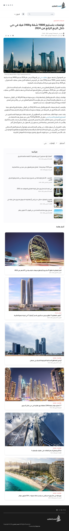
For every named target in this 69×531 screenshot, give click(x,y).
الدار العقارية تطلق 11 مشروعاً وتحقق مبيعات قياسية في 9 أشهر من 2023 (37, 270)
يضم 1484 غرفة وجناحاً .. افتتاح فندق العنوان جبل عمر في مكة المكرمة (32, 167)
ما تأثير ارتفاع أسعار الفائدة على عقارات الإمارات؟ (46, 450)
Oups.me (37, 526)
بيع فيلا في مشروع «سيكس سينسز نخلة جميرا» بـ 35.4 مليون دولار (40, 495)
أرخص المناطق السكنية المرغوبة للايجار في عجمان (45, 360)
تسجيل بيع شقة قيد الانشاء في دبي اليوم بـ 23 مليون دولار (35, 210)
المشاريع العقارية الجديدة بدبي (55, 117)
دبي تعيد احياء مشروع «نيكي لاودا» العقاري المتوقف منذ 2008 (34, 188)
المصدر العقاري (15, 524)
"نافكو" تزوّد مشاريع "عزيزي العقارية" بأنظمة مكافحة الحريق (35, 156)
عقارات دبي (43, 77)
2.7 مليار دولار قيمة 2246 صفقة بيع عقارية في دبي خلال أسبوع (41, 405)
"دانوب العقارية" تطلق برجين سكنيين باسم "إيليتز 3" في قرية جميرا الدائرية (37, 315)
